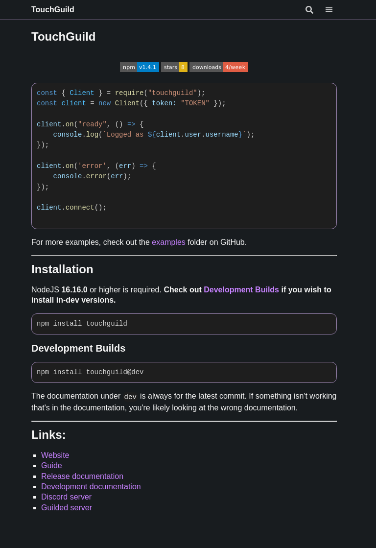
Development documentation (91, 486)
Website (55, 455)
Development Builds (241, 290)
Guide (51, 465)
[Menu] (335, 10)
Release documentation (82, 476)
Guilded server (66, 507)
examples (168, 242)
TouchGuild (52, 9)
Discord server (66, 497)
